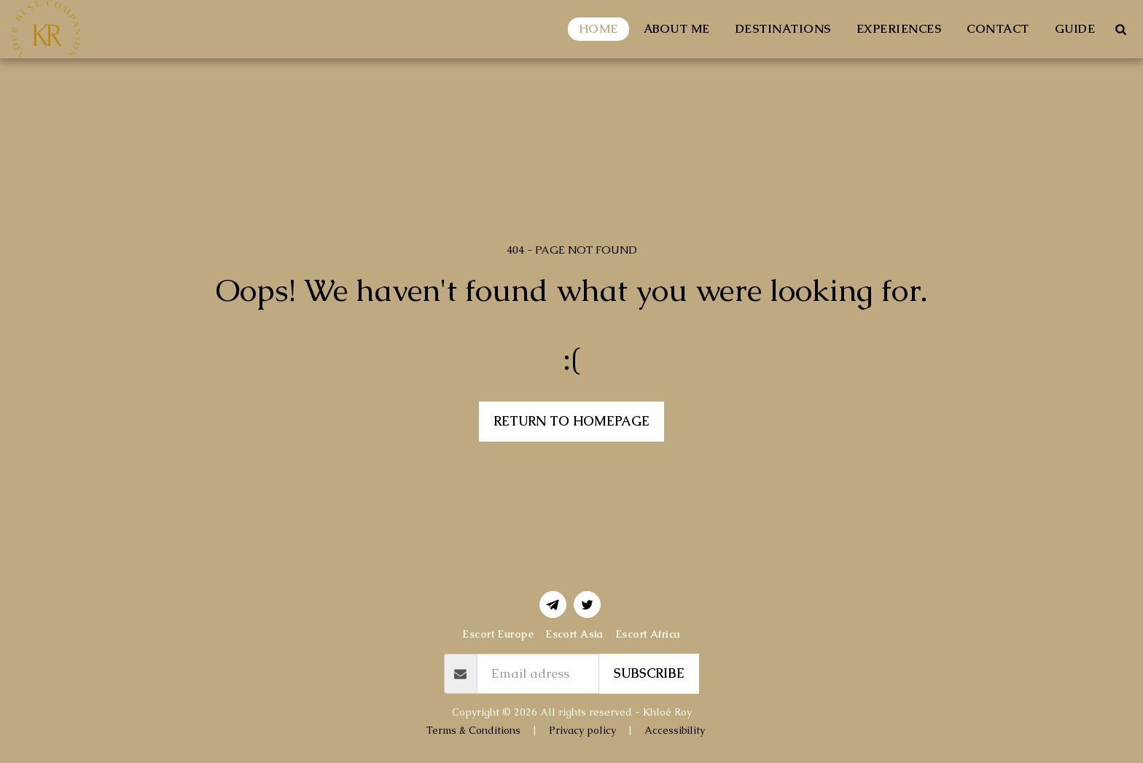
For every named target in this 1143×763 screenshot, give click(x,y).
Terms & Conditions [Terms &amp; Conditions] (473, 730)
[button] (1120, 29)
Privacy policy (582, 730)
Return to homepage (571, 421)
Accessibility (674, 730)
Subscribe (649, 673)
